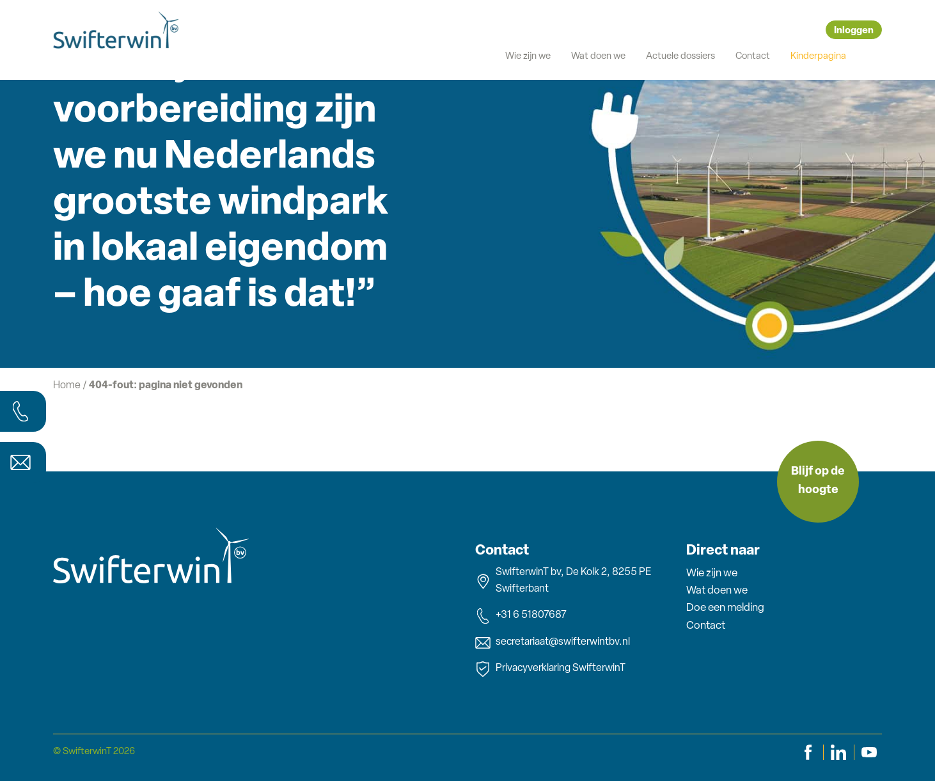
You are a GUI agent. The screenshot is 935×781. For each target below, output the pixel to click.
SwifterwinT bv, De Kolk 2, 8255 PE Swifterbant (563, 580)
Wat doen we (598, 56)
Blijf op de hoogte (818, 481)
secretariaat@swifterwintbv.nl (552, 643)
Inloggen (854, 31)
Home (67, 386)
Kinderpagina (818, 56)
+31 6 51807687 (521, 616)
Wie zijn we (528, 56)
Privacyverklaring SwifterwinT (550, 669)
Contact (752, 56)
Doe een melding (725, 608)
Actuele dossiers (680, 56)
